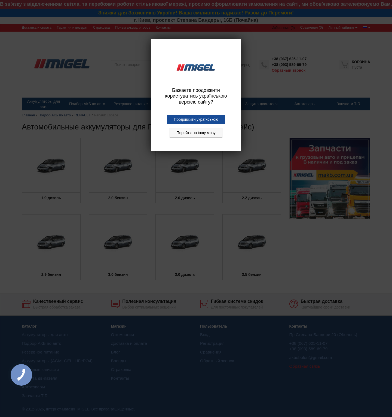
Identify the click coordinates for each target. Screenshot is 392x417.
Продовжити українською (196, 119)
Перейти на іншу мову (195, 133)
